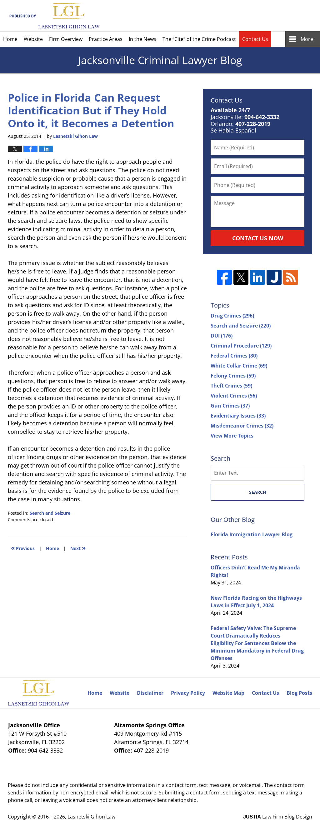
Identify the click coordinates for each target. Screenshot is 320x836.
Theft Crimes (231, 385)
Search (257, 492)
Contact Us (255, 39)
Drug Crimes (232, 315)
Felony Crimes (233, 375)
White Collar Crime (239, 365)
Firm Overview (65, 39)
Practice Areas (105, 39)
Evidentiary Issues (238, 415)
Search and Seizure (50, 513)
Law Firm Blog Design (277, 816)
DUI (221, 335)
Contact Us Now (257, 238)
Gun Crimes (230, 405)
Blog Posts (299, 692)
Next (78, 547)
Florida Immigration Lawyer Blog (251, 534)
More (307, 39)
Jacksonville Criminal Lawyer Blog (53, 16)
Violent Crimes (234, 395)
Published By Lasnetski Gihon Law (258, 16)
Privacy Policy (188, 692)
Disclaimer (150, 692)
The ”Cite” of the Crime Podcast (199, 39)
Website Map (228, 692)
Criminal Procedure (241, 345)
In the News (142, 39)
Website (33, 39)
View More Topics (232, 435)
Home (10, 39)
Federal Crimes (234, 355)
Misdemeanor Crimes (242, 425)
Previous (23, 547)
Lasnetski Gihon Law (91, 816)
